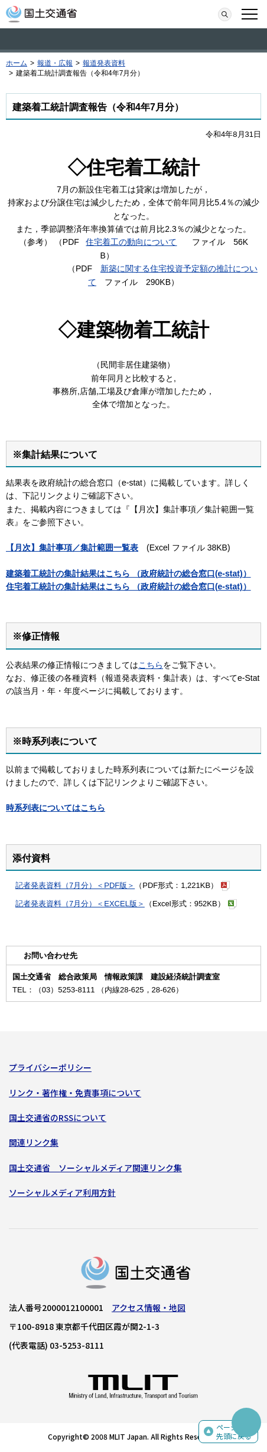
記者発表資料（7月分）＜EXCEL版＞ (80, 903)
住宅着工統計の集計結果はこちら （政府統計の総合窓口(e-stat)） (128, 586)
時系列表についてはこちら (55, 807)
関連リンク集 (33, 1142)
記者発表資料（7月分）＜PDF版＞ (75, 885)
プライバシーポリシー (50, 1067)
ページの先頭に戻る (234, 1431)
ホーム (16, 63)
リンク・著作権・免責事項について (75, 1093)
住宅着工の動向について (131, 242)
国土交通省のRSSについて (57, 1117)
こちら (150, 665)
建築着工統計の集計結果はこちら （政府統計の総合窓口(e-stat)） (128, 573)
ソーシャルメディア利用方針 (62, 1192)
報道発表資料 (104, 63)
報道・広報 (55, 63)
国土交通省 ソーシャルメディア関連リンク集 (95, 1168)
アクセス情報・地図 (148, 1307)
